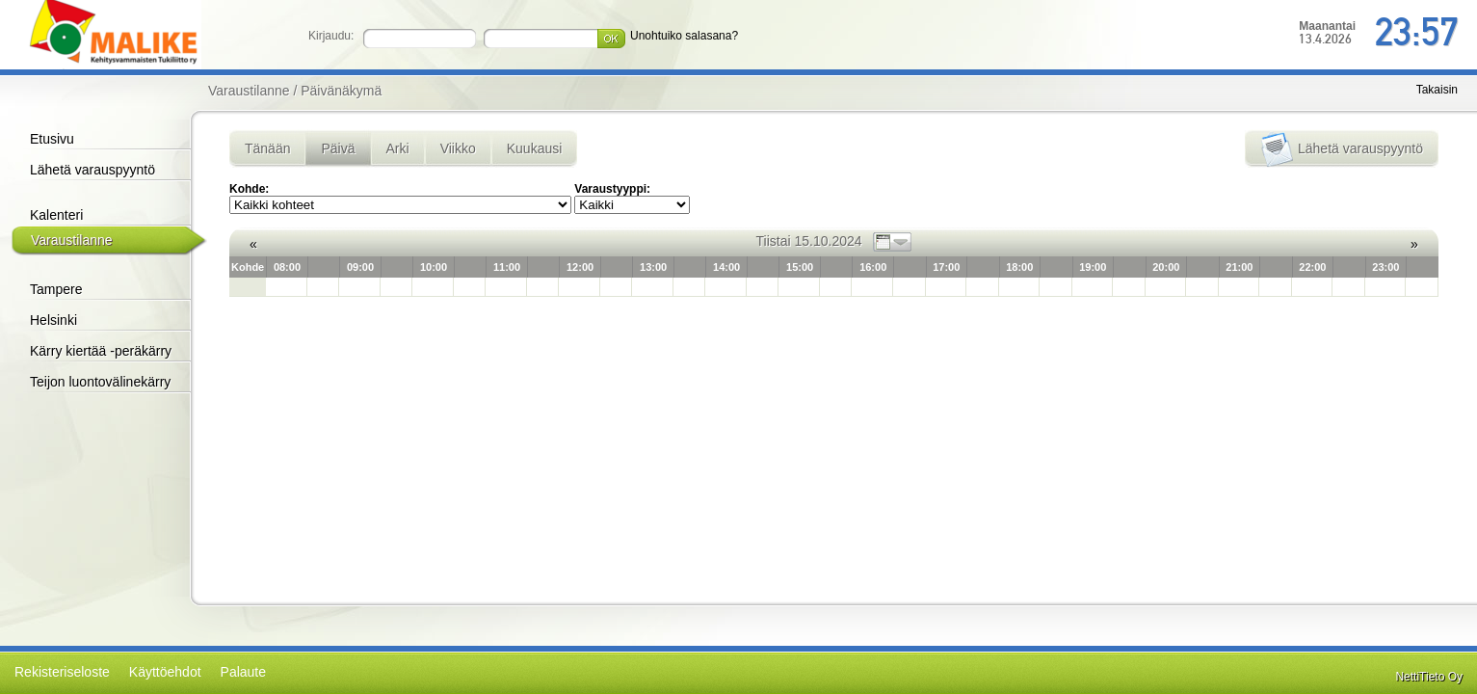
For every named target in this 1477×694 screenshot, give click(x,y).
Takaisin (1437, 89)
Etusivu (52, 139)
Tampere (56, 289)
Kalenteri (56, 215)
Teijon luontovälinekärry (100, 381)
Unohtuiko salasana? (684, 35)
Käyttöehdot (165, 672)
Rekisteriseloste (62, 672)
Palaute (243, 672)
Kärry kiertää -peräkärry (100, 351)
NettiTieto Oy (1429, 676)
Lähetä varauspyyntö (92, 169)
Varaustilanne (72, 240)
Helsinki (53, 320)
